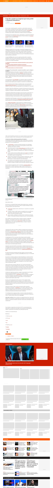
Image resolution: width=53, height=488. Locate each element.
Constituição (17, 287)
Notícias (6, 13)
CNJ (7, 320)
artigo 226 (10, 208)
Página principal (7, 1)
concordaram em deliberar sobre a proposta (24, 99)
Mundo (27, 486)
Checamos (10, 13)
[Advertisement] (44, 474)
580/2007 (21, 73)
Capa (3, 13)
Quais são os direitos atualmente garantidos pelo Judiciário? (16, 64)
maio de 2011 (11, 144)
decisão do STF (16, 35)
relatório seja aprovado (12, 102)
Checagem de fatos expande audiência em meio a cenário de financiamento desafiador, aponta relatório (20, 464)
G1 (6, 322)
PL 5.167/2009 (29, 30)
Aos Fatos (8, 329)
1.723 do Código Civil (22, 148)
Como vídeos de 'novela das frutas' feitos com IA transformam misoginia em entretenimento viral (8, 468)
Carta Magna (19, 274)
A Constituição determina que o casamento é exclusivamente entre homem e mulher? (18, 66)
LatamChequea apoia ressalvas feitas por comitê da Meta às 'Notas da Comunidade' (32, 463)
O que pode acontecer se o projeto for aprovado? (15, 67)
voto (26, 152)
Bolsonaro (29, 248)
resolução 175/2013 (27, 164)
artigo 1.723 (20, 220)
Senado (7, 326)
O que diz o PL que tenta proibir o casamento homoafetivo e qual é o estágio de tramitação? (19, 63)
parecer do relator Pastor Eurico (10, 85)
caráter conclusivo (22, 104)
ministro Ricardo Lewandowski (15, 231)
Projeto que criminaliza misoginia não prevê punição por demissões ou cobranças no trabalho (32, 473)
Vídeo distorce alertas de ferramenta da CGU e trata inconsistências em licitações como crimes (22, 473)
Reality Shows (8, 441)
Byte (19, 441)
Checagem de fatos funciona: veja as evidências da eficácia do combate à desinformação (8, 473)
